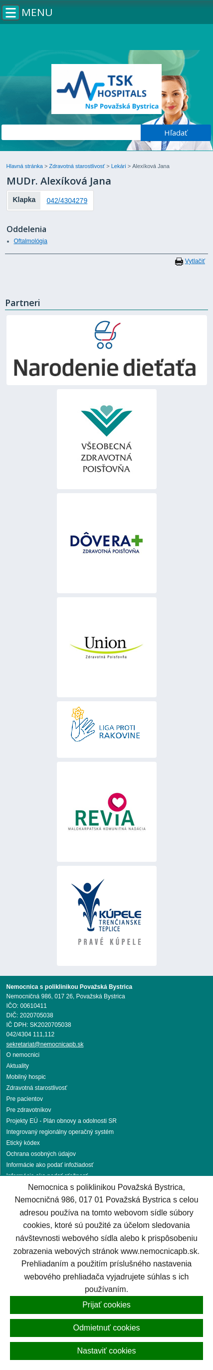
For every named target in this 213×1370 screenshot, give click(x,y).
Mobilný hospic (26, 1076)
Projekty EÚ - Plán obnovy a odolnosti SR (61, 1120)
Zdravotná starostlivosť (77, 166)
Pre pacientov (24, 1098)
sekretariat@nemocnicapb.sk (45, 1044)
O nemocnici (23, 1054)
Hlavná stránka (25, 166)
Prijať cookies (106, 1304)
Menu (37, 12)
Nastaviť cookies (106, 1350)
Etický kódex (23, 1142)
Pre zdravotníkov (28, 1109)
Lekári (119, 166)
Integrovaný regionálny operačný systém (60, 1131)
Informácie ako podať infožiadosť (50, 1164)
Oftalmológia (30, 241)
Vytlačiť (195, 261)
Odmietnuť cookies (106, 1327)
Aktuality (17, 1065)
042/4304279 (66, 201)
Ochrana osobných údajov (41, 1153)
